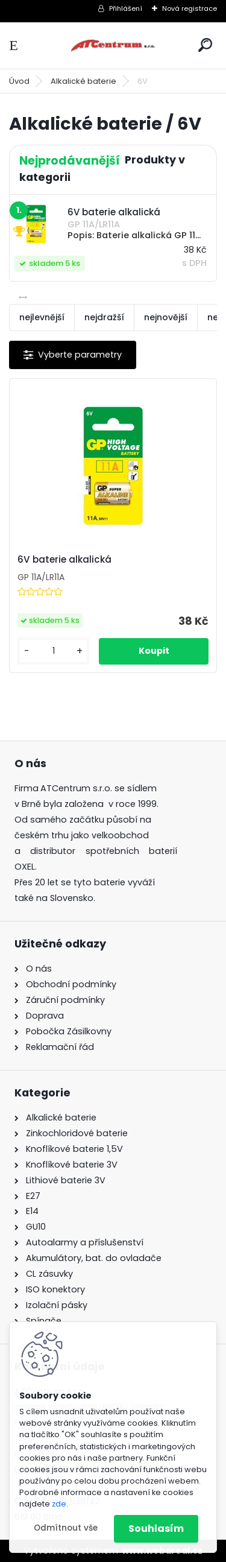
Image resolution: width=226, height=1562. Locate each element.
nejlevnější (41, 317)
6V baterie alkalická (64, 560)
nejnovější (165, 317)
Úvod (19, 81)
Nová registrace (189, 8)
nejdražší (104, 317)
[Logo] (113, 45)
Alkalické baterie (83, 81)
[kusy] (53, 651)
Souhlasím (156, 1528)
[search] (205, 45)
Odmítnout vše (66, 1528)
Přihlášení (125, 8)
